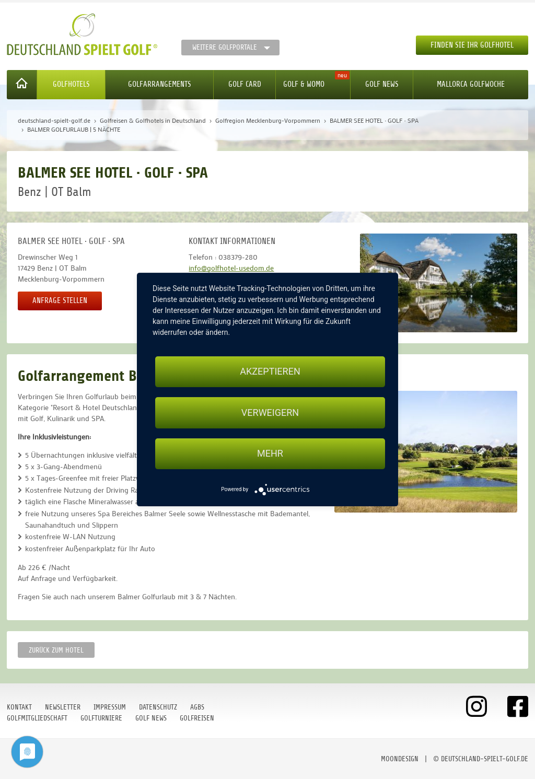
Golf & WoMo (303, 84)
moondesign (399, 759)
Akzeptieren (270, 371)
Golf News (382, 84)
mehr (270, 453)
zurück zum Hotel (56, 650)
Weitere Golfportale (224, 47)
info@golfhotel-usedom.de (231, 268)
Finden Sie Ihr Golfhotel (472, 45)
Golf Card (244, 84)
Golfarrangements (159, 84)
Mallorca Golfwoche (471, 84)
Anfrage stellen (59, 300)
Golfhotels (71, 84)
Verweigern (270, 412)
